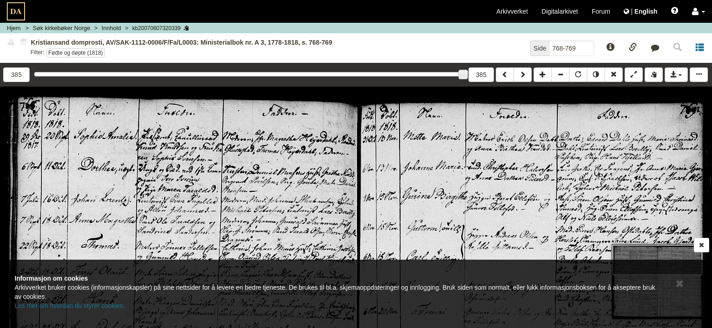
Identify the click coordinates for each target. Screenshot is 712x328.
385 (481, 74)
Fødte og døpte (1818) (75, 53)
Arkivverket (512, 11)
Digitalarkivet (560, 11)
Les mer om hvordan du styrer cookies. (70, 305)
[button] (698, 11)
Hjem (13, 28)
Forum (601, 11)
